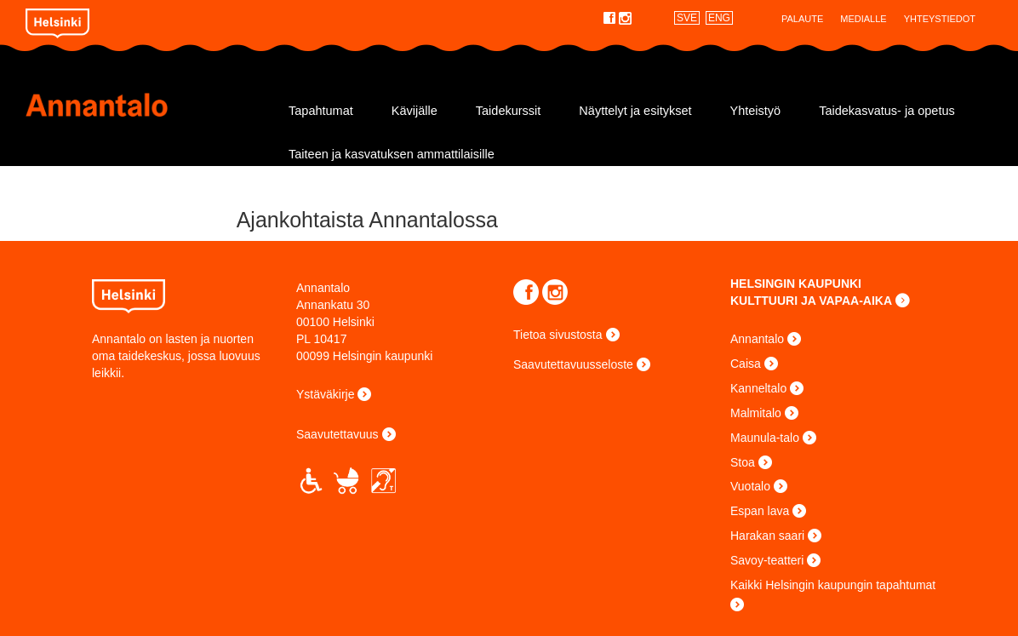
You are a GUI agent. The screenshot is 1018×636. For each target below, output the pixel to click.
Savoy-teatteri (767, 560)
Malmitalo (755, 413)
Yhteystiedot (939, 19)
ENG (719, 18)
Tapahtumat (321, 110)
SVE (687, 18)
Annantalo (146, 105)
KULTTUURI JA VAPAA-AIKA (811, 300)
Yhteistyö (755, 110)
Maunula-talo (764, 437)
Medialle (863, 19)
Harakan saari (767, 535)
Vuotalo (750, 486)
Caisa (745, 363)
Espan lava (759, 511)
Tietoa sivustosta (558, 334)
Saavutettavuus (337, 434)
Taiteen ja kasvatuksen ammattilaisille (392, 154)
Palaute (802, 19)
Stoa (742, 462)
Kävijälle (415, 110)
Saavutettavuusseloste (573, 364)
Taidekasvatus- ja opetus (887, 110)
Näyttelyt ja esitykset (635, 110)
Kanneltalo (758, 388)
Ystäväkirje (325, 394)
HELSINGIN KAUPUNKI (795, 283)
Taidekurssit (508, 110)
